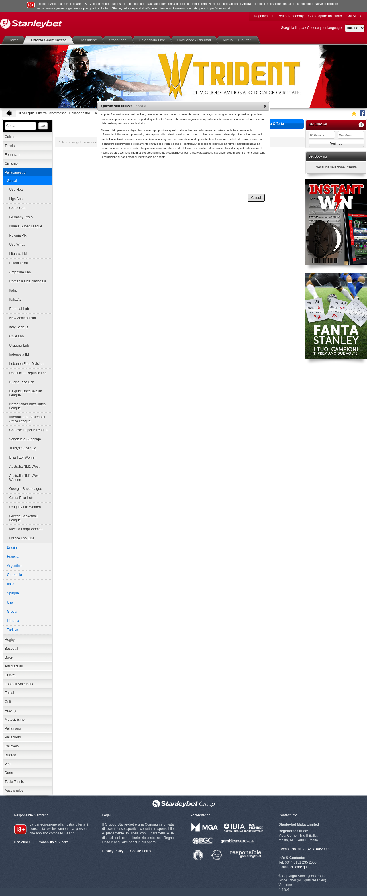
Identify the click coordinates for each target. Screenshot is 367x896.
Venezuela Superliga (25, 439)
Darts (9, 773)
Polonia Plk (18, 235)
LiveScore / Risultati (195, 40)
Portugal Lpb (19, 309)
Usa (10, 602)
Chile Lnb (16, 336)
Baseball (11, 649)
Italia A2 (15, 300)
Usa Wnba (17, 245)
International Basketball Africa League (27, 419)
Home (15, 40)
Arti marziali (14, 666)
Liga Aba (16, 199)
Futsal (9, 693)
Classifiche (88, 40)
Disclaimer (22, 842)
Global (12, 181)
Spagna (13, 593)
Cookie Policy (140, 851)
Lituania (13, 621)
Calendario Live (153, 40)
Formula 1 (12, 155)
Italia (13, 290)
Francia (13, 557)
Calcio (9, 137)
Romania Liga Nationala (27, 281)
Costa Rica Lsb (21, 498)
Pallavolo (12, 746)
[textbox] (20, 126)
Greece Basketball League (23, 518)
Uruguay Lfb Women (25, 507)
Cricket (10, 675)
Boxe (9, 657)
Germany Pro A (21, 217)
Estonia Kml (18, 263)
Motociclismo (15, 720)
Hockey (10, 711)
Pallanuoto (13, 737)
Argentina (14, 566)
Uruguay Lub (19, 345)
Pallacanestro (79, 113)
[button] (265, 106)
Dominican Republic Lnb (28, 373)
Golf (8, 702)
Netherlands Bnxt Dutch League (27, 406)
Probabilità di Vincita (53, 842)
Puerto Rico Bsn (21, 382)
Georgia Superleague (25, 489)
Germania (14, 575)
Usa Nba (16, 190)
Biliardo (10, 755)
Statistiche (119, 40)
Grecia (12, 612)
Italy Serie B (18, 327)
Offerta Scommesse (50, 40)
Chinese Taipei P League (28, 430)
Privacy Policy (113, 851)
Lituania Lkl (18, 254)
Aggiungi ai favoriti (354, 113)
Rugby (10, 640)
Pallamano (13, 728)
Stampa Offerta (267, 123)
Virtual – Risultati (238, 40)
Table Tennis (14, 782)
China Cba (17, 208)
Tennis (10, 146)
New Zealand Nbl (22, 318)
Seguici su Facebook (362, 113)
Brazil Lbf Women (22, 457)
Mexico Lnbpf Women (26, 529)
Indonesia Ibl (19, 355)
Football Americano (19, 684)
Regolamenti (263, 16)
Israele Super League (25, 226)
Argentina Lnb (20, 272)
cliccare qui (298, 867)
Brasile (12, 547)
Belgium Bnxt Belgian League (25, 393)
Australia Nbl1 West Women (24, 478)
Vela (8, 764)
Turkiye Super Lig (22, 448)
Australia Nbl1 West (24, 467)
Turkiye (12, 630)
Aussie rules (14, 791)
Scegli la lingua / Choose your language (311, 28)
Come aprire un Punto (325, 16)
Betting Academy (291, 16)
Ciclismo (11, 164)
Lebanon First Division (26, 364)
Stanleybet (31, 24)
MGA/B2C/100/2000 (313, 849)
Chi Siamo (354, 16)
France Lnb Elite (21, 538)
